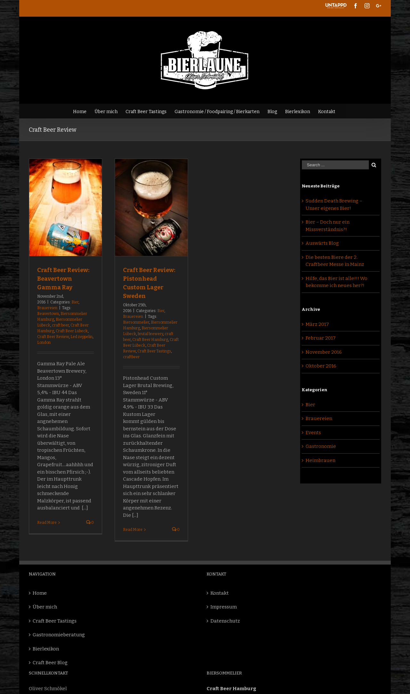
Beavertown (48, 313)
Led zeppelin (81, 337)
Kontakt (219, 593)
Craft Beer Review (53, 337)
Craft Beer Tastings (154, 351)
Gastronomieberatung (59, 635)
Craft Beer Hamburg (150, 339)
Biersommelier (136, 322)
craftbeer (131, 357)
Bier (74, 302)
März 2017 (317, 324)
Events (313, 432)
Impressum (223, 607)
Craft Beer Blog (50, 662)
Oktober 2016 (321, 366)
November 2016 (324, 352)
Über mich (45, 607)
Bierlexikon (46, 649)
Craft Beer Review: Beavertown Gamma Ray (63, 279)
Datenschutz (225, 621)
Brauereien (47, 308)
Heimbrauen (320, 460)
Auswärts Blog (322, 243)
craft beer (60, 325)
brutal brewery (150, 334)
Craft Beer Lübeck (72, 331)
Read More (47, 522)
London (44, 342)
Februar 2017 (321, 338)
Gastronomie (321, 446)
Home (40, 593)
